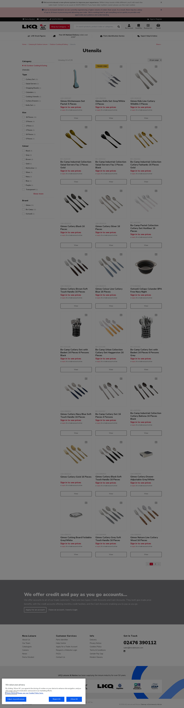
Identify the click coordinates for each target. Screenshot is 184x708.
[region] (43, 691)
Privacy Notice (10, 693)
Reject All (56, 699)
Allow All (74, 699)
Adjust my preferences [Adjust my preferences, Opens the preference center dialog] (16, 699)
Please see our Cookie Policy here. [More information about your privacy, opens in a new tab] (30, 693)
